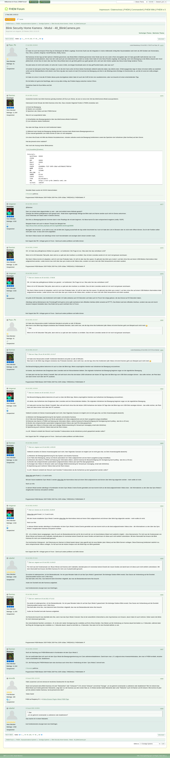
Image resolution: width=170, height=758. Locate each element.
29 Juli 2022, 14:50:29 (32, 388)
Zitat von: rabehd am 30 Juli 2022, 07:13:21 (41, 598)
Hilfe (138, 755)
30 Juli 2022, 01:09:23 (32, 505)
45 (28, 39)
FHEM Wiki (150, 9)
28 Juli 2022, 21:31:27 (32, 319)
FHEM (127, 9)
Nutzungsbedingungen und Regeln (149, 755)
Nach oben (9, 734)
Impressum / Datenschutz (110, 9)
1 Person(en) (29, 193)
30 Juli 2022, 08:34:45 (32, 594)
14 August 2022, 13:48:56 (32, 708)
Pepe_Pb (12, 45)
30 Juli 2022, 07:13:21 (32, 558)
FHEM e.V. (161, 9)
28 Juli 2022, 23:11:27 (32, 350)
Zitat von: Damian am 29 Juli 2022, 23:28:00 (42, 510)
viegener (12, 204)
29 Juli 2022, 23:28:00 (32, 443)
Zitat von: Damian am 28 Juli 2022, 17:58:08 (42, 277)
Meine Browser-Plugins (50, 699)
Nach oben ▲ (163, 755)
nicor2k (12, 678)
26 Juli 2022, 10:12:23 (32, 95)
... (24, 39)
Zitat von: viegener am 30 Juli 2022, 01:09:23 (42, 562)
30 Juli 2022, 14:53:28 (32, 649)
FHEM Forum (17, 8)
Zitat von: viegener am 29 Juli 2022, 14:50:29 (42, 447)
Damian (12, 95)
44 (26, 39)
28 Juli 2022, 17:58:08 (32, 247)
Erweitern (40, 149)
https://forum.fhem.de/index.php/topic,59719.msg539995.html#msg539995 (49, 225)
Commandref (137, 9)
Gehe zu (136, 743)
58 (40, 39)
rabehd (11, 558)
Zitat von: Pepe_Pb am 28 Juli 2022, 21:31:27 (42, 354)
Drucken (161, 39)
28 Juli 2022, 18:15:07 (32, 273)
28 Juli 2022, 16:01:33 (32, 204)
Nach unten (9, 39)
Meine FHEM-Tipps (63, 699)
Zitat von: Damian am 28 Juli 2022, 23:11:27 (42, 392)
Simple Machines (18, 755)
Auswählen (33, 149)
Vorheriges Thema (145, 33)
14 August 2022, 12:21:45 (32, 678)
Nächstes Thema (158, 33)
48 (36, 39)
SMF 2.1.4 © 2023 (8, 755)
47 (34, 39)
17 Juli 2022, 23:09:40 (32, 45)
